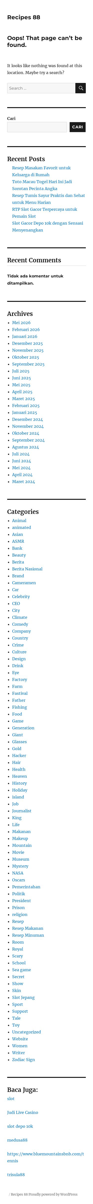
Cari (11, 118)
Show (17, 983)
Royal (17, 949)
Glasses (19, 741)
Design (19, 658)
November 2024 (28, 426)
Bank (17, 548)
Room (18, 942)
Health (19, 769)
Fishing (19, 707)
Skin (16, 990)
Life (16, 824)
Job (15, 803)
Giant (17, 734)
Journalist (21, 810)
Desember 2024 (27, 419)
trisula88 (16, 1174)
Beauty (19, 555)
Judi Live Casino (22, 1112)
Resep (18, 921)
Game (18, 721)
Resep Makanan (27, 928)
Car (15, 589)
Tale (16, 1018)
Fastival (20, 693)
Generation (23, 727)
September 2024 (28, 440)
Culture (19, 651)
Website (20, 1038)
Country (20, 638)
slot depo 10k (20, 1126)
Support (20, 1011)
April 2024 (22, 474)
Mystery (20, 866)
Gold (16, 748)
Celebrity (21, 596)
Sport (17, 1004)
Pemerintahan (26, 886)
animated (21, 527)
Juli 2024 (21, 453)
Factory (19, 679)
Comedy (20, 624)
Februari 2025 (26, 405)
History (19, 783)
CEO (16, 603)
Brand (18, 575)
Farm (17, 686)
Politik (18, 893)
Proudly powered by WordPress (53, 1194)
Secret (18, 976)
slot (11, 1098)
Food (17, 714)
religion (20, 914)
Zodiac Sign (23, 1059)
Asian (17, 534)
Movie (18, 852)
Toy (16, 1025)
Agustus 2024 (25, 447)
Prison (18, 907)
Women (20, 1045)
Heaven (19, 776)
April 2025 (22, 391)
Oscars (18, 879)
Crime (18, 644)
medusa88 (17, 1140)
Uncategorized (26, 1031)
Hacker (19, 755)
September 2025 (28, 364)
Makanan (21, 831)
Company (21, 631)
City (16, 610)
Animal (19, 520)
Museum (20, 859)
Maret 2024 (23, 481)
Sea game (21, 969)
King (17, 817)
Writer (18, 1052)
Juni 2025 (21, 377)
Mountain (22, 845)
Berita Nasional (27, 568)
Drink (17, 665)
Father (18, 700)
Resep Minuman (28, 935)
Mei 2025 (21, 384)
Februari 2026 (26, 329)
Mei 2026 (21, 322)
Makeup (20, 838)
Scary (17, 955)
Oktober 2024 (25, 433)
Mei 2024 (21, 467)
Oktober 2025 (25, 357)
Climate (19, 617)
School (19, 962)
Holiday (19, 790)
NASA (17, 873)
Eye (15, 672)
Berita (18, 562)
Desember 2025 (27, 343)
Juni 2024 (21, 460)
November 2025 (28, 350)
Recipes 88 (23, 17)
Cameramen (24, 582)
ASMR (18, 541)
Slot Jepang (23, 997)
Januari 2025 (24, 412)
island (18, 797)
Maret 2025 (23, 398)
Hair (16, 762)
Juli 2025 (21, 371)
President (21, 900)
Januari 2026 (24, 336)
